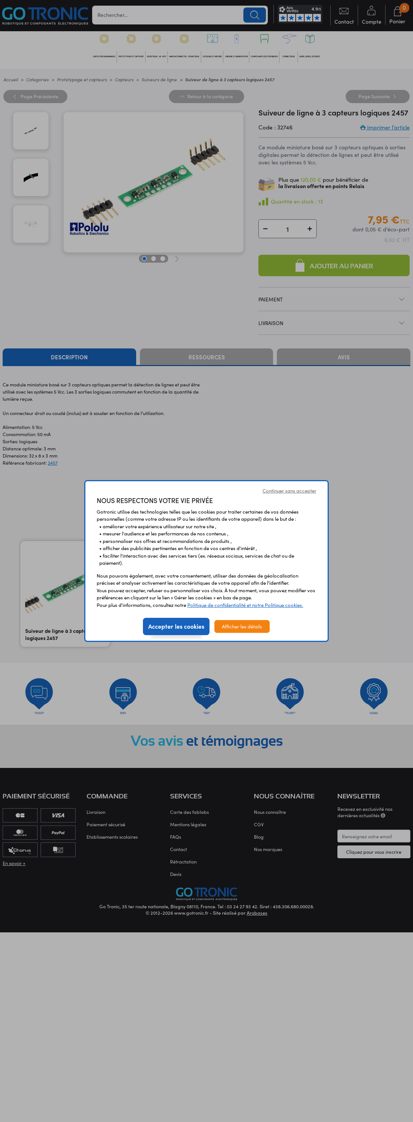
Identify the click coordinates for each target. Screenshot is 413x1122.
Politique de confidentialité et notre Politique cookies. (245, 604)
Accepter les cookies (176, 626)
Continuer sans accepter (289, 490)
